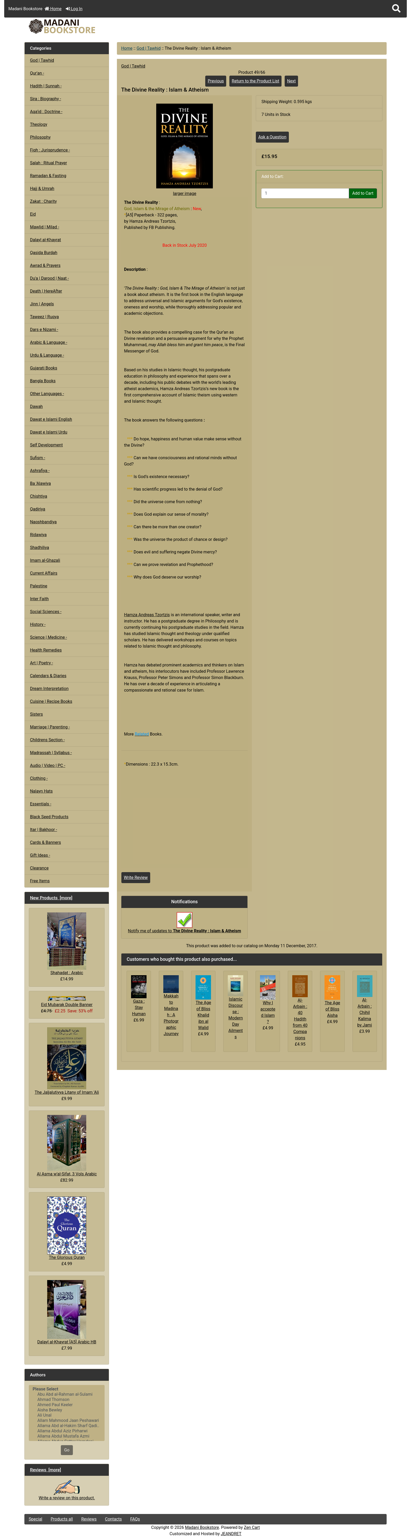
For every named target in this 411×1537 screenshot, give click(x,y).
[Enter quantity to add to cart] (305, 193)
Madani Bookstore (202, 1527)
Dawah (36, 406)
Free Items (40, 880)
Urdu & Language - (47, 355)
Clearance (39, 868)
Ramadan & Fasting (48, 175)
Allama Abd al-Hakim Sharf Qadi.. (66, 1425)
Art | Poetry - (41, 662)
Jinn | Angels (42, 303)
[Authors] (67, 1413)
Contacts (113, 1519)
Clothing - (39, 778)
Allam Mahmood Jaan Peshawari (66, 1420)
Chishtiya (38, 496)
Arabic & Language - (48, 342)
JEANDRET (231, 1533)
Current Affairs (43, 573)
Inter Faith (39, 598)
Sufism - (37, 457)
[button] (396, 8)
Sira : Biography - (45, 98)
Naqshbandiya (43, 521)
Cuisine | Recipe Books (51, 701)
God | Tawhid (149, 48)
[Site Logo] (85, 26)
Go (66, 1450)
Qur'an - (37, 73)
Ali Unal (66, 1415)
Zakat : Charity (43, 201)
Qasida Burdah (43, 252)
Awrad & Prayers (45, 265)
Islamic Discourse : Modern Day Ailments (235, 1018)
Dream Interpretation (49, 688)
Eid (33, 214)
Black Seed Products (49, 816)
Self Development (46, 444)
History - (37, 624)
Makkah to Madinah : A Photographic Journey (171, 1015)
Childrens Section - (47, 739)
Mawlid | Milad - (44, 227)
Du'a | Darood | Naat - (49, 278)
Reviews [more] (45, 1469)
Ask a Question (272, 136)
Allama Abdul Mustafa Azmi (66, 1436)
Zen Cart (252, 1527)
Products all (62, 1519)
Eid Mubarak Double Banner (67, 1001)
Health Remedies (46, 650)
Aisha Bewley (66, 1410)
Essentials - (40, 803)
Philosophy (40, 137)
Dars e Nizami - (44, 329)
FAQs (135, 1519)
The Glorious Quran (66, 1228)
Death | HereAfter (46, 291)
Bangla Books (43, 380)
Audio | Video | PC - (47, 765)
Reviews (89, 1519)
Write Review (136, 877)
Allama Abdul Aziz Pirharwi (66, 1431)
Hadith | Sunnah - (46, 85)
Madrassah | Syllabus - (51, 752)
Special (35, 1519)
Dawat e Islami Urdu (48, 432)
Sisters (36, 714)
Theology (38, 124)
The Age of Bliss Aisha (332, 1009)
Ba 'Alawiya (40, 483)
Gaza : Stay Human (139, 1007)
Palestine (38, 586)
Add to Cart (363, 193)
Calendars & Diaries (48, 675)
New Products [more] (51, 897)
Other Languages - (47, 393)
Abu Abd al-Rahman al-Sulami (66, 1394)
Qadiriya (37, 509)
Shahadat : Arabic (66, 943)
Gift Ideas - (40, 855)
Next (291, 80)
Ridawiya (38, 534)
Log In (74, 8)
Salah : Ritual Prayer (48, 162)
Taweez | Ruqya (44, 316)
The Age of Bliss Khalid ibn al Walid (203, 1015)
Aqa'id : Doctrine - (46, 111)
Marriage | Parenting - (50, 727)
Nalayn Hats (41, 791)
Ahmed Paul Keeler (66, 1404)
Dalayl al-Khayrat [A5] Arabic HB (66, 1312)
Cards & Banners (45, 842)
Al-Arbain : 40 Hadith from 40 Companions (300, 1019)
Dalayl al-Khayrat (45, 239)
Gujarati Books (43, 368)
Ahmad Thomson (66, 1399)
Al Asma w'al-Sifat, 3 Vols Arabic (67, 1145)
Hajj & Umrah (42, 188)
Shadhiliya (39, 547)
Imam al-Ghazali (45, 560)
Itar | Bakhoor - (43, 829)
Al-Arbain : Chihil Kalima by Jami (364, 1012)
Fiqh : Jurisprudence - (50, 150)
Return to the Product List (255, 80)
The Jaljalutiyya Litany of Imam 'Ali (67, 1061)
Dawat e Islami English (51, 419)
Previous (216, 80)
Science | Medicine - (48, 637)
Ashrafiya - (40, 470)
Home (53, 8)
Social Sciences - (45, 611)
